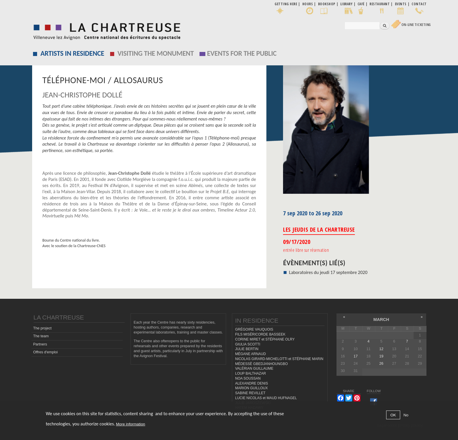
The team (40, 336)
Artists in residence (72, 53)
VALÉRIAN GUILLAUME (254, 368)
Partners (40, 344)
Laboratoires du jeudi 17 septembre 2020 (328, 272)
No (405, 415)
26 (381, 364)
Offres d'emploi (45, 352)
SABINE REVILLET (250, 393)
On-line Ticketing (416, 24)
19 (381, 356)
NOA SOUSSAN (248, 378)
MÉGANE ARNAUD (250, 354)
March (381, 319)
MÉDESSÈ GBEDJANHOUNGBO (261, 364)
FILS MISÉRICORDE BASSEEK (260, 334)
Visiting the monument (155, 53)
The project (42, 328)
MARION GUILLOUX (251, 388)
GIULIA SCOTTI (247, 344)
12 (381, 349)
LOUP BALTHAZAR (250, 373)
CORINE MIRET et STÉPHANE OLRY (265, 339)
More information (130, 424)
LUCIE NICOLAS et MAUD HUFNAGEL (266, 398)
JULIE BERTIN (247, 349)
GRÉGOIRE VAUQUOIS (254, 329)
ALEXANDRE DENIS (251, 383)
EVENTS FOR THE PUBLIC (242, 53)
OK (393, 415)
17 (355, 356)
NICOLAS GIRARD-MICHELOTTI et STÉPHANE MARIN (279, 359)
